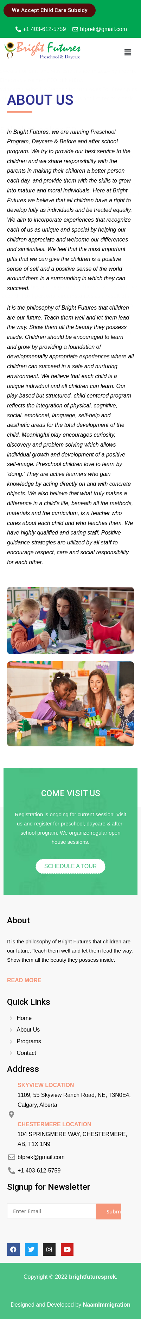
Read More (24, 980)
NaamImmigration (106, 1305)
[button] (128, 52)
